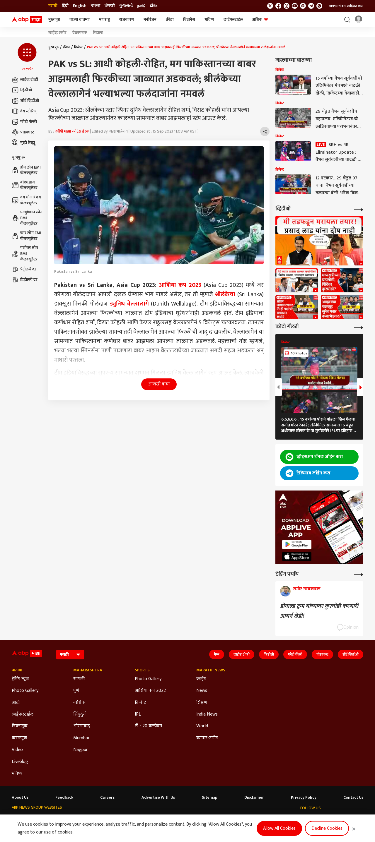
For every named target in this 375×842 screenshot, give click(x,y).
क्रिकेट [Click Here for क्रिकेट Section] (140, 702)
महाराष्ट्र (104, 19)
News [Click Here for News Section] (201, 690)
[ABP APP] (296, 544)
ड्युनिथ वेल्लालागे (129, 304)
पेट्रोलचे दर (24, 269)
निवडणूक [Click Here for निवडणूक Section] (20, 726)
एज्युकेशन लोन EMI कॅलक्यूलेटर (27, 218)
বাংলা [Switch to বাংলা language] (95, 6)
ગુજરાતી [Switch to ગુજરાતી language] (126, 6)
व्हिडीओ (22, 90)
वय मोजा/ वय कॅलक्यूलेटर (26, 200)
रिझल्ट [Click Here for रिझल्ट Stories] (98, 33)
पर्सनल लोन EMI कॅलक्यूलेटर (25, 253)
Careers (107, 797)
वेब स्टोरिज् (24, 111)
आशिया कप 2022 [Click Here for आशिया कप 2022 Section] (150, 690)
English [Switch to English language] (79, 6)
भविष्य (209, 19)
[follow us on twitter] (270, 5)
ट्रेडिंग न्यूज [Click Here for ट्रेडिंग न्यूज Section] (20, 679)
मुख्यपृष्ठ (54, 19)
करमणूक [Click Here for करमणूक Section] (19, 738)
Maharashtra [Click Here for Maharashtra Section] (87, 670)
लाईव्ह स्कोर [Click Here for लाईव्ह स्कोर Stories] (57, 33)
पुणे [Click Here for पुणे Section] (76, 690)
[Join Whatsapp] (319, 5)
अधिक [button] (260, 19)
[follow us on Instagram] (302, 5)
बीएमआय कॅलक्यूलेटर (25, 185)
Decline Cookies (326, 828)
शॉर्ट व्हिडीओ (25, 100)
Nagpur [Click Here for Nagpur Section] (80, 750)
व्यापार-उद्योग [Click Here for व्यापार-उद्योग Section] (207, 738)
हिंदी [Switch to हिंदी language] (65, 6)
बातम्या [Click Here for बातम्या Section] (17, 670)
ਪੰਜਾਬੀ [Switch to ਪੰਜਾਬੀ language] (110, 6)
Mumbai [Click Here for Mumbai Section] (81, 738)
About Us (20, 797)
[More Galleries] (358, 327)
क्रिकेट (78, 47)
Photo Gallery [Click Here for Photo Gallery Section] (25, 690)
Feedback (64, 797)
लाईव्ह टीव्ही (25, 79)
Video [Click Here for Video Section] (17, 750)
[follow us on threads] (286, 5)
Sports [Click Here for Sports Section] (142, 670)
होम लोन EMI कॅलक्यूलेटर (26, 170)
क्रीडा (170, 19)
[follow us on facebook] (278, 5)
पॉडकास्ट (23, 132)
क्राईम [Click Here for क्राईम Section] (201, 679)
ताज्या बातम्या (79, 19)
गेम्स (216, 654)
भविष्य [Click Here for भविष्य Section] (17, 773)
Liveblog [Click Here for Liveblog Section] (20, 762)
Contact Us (353, 797)
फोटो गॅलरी (24, 121)
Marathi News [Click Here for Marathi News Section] (210, 670)
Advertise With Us (158, 797)
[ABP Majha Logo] (27, 19)
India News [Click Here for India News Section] (207, 714)
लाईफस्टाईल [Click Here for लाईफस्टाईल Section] (22, 714)
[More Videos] (358, 209)
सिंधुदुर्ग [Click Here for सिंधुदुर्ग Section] (79, 714)
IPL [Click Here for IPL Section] (138, 714)
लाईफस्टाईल (233, 19)
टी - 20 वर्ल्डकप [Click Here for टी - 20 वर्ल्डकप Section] (148, 726)
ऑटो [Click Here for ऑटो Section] (16, 702)
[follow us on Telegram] (311, 5)
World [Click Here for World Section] (202, 726)
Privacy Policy (303, 797)
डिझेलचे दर (25, 279)
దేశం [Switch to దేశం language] (153, 6)
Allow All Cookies (279, 828)
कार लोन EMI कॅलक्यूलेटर (26, 235)
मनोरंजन (150, 19)
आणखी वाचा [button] (159, 384)
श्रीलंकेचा (225, 294)
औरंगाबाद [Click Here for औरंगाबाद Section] (81, 726)
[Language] (70, 654)
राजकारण (126, 19)
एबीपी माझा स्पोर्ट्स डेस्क (72, 131)
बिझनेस (189, 19)
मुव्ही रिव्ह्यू (23, 142)
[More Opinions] (358, 574)
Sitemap (209, 797)
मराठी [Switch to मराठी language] (52, 6)
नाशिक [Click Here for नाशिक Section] (79, 702)
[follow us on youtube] (294, 5)
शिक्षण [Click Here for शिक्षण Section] (201, 702)
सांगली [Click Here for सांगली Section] (79, 679)
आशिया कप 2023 (180, 285)
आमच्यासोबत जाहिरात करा (346, 6)
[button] (27, 57)
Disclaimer (254, 797)
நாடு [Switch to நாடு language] (141, 6)
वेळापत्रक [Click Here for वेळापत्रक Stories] (79, 33)
